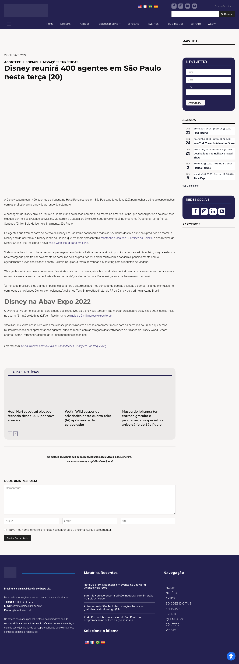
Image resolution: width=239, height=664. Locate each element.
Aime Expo (200, 178)
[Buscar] (227, 14)
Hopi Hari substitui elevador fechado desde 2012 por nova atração (31, 416)
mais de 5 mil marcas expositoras (91, 315)
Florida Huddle (202, 168)
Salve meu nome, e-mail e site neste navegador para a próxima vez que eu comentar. (60, 529)
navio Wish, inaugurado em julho (68, 243)
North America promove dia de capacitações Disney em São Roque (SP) (64, 346)
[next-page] (15, 434)
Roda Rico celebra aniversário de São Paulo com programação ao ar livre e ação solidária (113, 619)
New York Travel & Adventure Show (214, 143)
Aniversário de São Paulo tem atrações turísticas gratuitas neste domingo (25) (113, 608)
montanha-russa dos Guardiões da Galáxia (127, 238)
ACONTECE (12, 62)
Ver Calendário (190, 185)
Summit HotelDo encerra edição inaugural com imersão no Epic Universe (118, 597)
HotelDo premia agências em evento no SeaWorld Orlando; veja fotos (115, 586)
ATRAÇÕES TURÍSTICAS (60, 62)
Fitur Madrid (201, 133)
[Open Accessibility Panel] (231, 656)
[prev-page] (10, 434)
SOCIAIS (32, 62)
